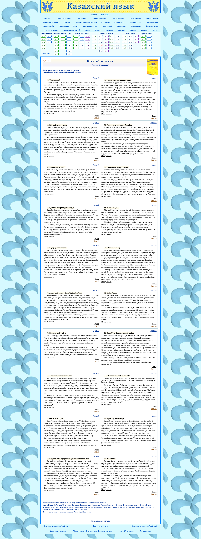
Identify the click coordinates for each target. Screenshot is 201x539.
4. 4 (112, 45)
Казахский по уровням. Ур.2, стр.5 (144, 526)
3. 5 (87, 48)
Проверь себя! (48, 26)
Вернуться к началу (100, 526)
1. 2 (43, 39)
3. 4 (87, 45)
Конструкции (135, 22)
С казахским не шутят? (71, 30)
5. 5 (117, 48)
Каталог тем (45, 53)
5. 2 (117, 39)
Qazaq (97, 116)
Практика (121, 30)
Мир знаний (107, 26)
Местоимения (135, 18)
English (96, 118)
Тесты (75, 26)
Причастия (105, 22)
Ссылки (144, 30)
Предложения (152, 22)
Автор (155, 30)
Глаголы (67, 22)
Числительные (118, 18)
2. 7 (69, 54)
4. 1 (112, 36)
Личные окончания (50, 22)
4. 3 (112, 42)
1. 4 (43, 45)
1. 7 (56, 54)
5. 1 (117, 36)
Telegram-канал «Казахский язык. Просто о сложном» (93, 531)
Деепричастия (119, 22)
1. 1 (43, 36)
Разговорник (135, 26)
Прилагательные (99, 18)
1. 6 (56, 51)
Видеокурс (121, 26)
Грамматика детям (89, 26)
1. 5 (43, 48)
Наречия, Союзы (152, 18)
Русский (96, 78)
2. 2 (49, 39)
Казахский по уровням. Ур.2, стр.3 (56, 526)
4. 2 (112, 39)
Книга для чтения (50, 30)
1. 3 (43, 42)
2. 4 (69, 45)
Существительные (64, 18)
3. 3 (87, 42)
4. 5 (112, 48)
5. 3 (117, 42)
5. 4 (117, 45)
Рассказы (109, 30)
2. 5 (69, 48)
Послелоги (82, 18)
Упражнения (64, 26)
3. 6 (106, 51)
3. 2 (87, 39)
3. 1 (87, 36)
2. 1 (49, 36)
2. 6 (69, 51)
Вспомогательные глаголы (86, 22)
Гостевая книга (145, 531)
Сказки (97, 30)
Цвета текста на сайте (58, 531)
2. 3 (49, 42)
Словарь (133, 30)
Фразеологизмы (152, 26)
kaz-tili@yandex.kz (126, 531)
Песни (87, 30)
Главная (47, 18)
